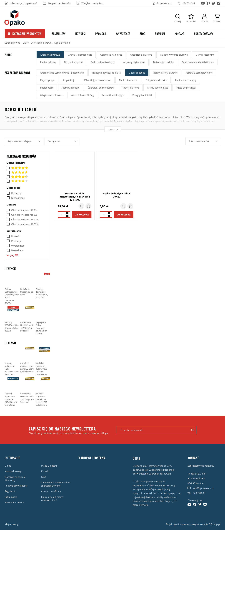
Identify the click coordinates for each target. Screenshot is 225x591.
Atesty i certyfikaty (51, 491)
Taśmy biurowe (130, 87)
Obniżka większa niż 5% (24, 214)
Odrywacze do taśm (156, 80)
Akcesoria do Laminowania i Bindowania (62, 72)
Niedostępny (18, 197)
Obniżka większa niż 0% (24, 210)
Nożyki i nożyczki (73, 62)
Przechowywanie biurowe (174, 54)
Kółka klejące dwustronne (97, 80)
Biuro (26, 42)
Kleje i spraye (47, 80)
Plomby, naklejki (71, 87)
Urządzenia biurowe (141, 54)
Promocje (100, 34)
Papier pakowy (48, 62)
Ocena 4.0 (17, 181)
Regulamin (10, 491)
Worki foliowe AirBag (82, 95)
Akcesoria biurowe (41, 42)
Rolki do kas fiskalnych (103, 62)
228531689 (188, 3)
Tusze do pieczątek (186, 87)
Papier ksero (47, 87)
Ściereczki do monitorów (101, 87)
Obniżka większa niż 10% (24, 219)
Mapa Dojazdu (49, 465)
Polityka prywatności (16, 485)
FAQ (43, 476)
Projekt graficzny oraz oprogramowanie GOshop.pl (193, 524)
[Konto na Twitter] (213, 2)
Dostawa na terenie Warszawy (15, 478)
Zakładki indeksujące (113, 95)
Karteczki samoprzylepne (199, 72)
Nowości (80, 34)
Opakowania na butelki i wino (198, 62)
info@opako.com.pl (203, 488)
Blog (142, 34)
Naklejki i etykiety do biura (106, 72)
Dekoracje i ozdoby (163, 62)
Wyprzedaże (123, 34)
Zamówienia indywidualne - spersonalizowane (56, 484)
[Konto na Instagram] (218, 2)
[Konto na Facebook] (208, 2)
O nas (8, 465)
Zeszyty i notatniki (142, 95)
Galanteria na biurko (111, 54)
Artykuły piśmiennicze (80, 54)
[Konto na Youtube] (203, 2)
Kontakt (179, 34)
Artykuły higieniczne (134, 62)
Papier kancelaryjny (185, 80)
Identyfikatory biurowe (165, 72)
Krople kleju (68, 80)
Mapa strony (11, 524)
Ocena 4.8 (17, 172)
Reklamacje (11, 496)
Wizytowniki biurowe (51, 95)
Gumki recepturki (205, 54)
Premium (160, 34)
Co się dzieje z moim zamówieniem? (52, 498)
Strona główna (12, 42)
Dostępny (16, 193)
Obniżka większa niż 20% (24, 224)
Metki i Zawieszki (128, 80)
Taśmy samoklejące (157, 87)
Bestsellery (58, 34)
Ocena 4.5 (17, 177)
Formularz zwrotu (14, 502)
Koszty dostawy (203, 34)
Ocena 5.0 (17, 168)
